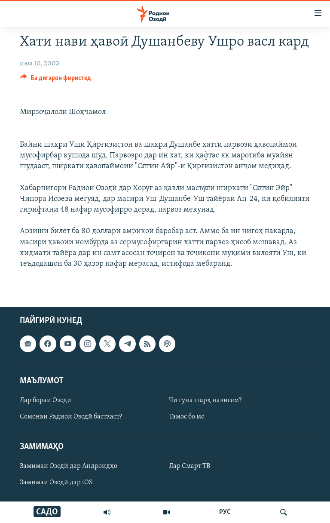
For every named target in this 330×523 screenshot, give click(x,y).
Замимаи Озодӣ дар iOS (56, 483)
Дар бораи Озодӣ (45, 400)
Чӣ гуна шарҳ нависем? (205, 400)
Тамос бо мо (187, 416)
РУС (225, 512)
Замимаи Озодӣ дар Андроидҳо (68, 466)
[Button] (55, 80)
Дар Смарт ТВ (189, 466)
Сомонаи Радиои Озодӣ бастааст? (71, 416)
